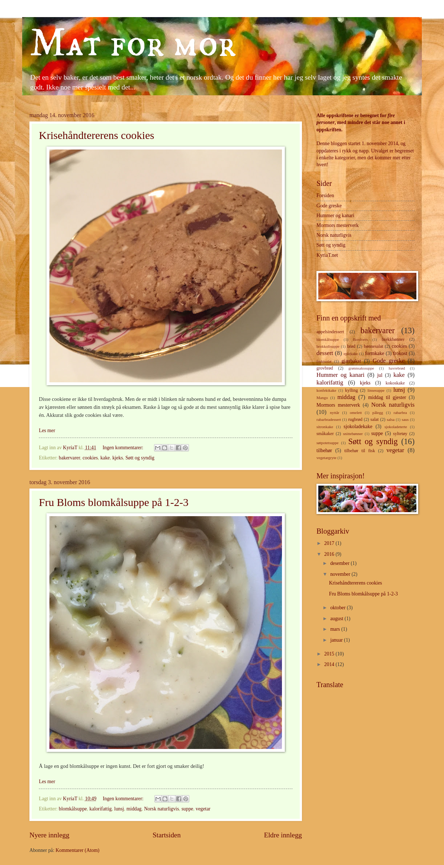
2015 (329, 654)
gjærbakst (351, 361)
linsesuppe (376, 390)
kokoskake (395, 383)
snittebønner (353, 433)
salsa (390, 419)
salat (375, 419)
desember (340, 563)
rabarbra (400, 412)
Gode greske (329, 205)
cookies (90, 458)
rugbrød (355, 419)
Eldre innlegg (283, 835)
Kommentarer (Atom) (78, 850)
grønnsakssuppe (361, 368)
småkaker (325, 433)
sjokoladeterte (395, 426)
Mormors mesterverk (337, 225)
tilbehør (324, 450)
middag (133, 809)
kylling (351, 390)
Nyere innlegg (49, 835)
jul (380, 375)
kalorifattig (100, 809)
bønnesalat (373, 346)
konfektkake (326, 390)
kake (105, 458)
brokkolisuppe (327, 346)
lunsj (119, 809)
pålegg (377, 412)
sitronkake (324, 426)
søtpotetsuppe (327, 443)
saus (405, 419)
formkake (374, 353)
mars (335, 629)
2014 (329, 664)
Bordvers (360, 339)
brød (351, 346)
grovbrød (324, 368)
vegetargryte (326, 457)
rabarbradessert (328, 419)
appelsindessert (330, 331)
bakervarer (69, 458)
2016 (329, 554)
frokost (400, 353)
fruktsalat (324, 361)
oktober (338, 607)
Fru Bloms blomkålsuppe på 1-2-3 (114, 502)
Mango (322, 397)
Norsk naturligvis (161, 809)
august (337, 618)
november (341, 574)
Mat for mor (132, 44)
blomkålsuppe (73, 809)
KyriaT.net (327, 255)
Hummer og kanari (335, 215)
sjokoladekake (358, 426)
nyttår (334, 412)
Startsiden (167, 835)
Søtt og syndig (139, 458)
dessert (324, 353)
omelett (356, 412)
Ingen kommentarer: (123, 447)
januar (337, 640)
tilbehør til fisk (359, 450)
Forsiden (325, 195)
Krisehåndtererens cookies (96, 135)
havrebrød (397, 368)
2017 (329, 543)
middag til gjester (387, 397)
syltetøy (400, 433)
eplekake (351, 353)
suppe (187, 809)
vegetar (203, 809)
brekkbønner (393, 339)
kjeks (117, 458)
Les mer (47, 430)
